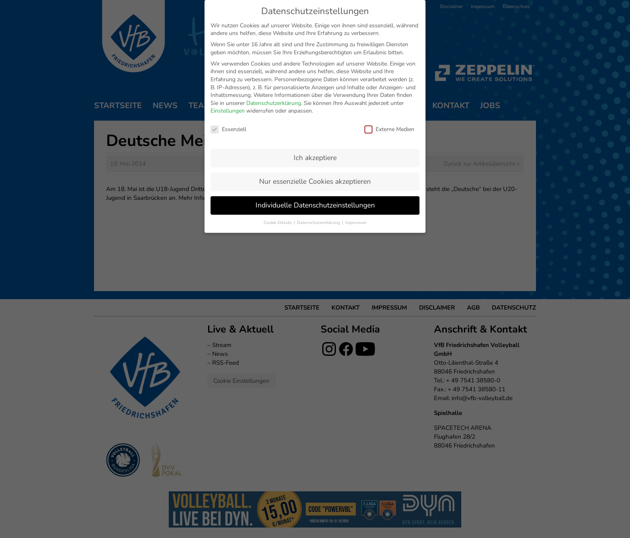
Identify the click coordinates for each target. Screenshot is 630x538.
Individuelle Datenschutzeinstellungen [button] (315, 125)
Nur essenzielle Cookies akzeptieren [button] (315, 102)
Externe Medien (389, 49)
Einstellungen (228, 31)
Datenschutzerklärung (273, 23)
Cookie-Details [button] (278, 143)
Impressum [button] (355, 143)
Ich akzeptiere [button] (315, 78)
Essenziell (228, 49)
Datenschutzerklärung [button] (319, 143)
